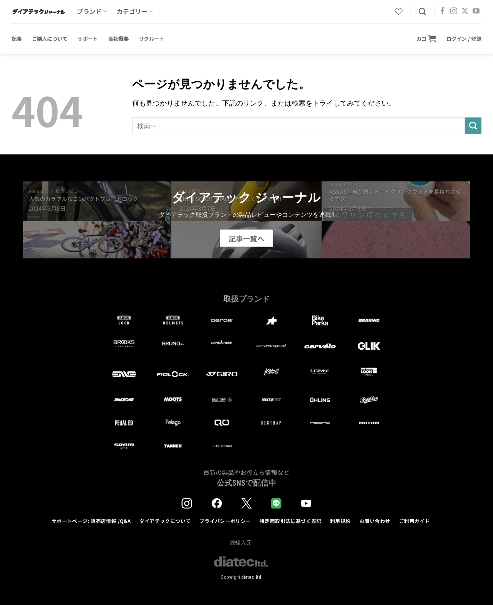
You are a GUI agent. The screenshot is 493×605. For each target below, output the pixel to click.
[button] (426, 38)
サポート (87, 38)
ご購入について (50, 38)
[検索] (422, 11)
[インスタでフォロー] (453, 11)
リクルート (151, 38)
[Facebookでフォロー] (442, 11)
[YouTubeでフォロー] (476, 11)
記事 (17, 38)
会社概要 (118, 38)
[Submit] (473, 125)
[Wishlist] (398, 11)
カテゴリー (135, 11)
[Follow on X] (464, 11)
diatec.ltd (251, 577)
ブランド (92, 11)
